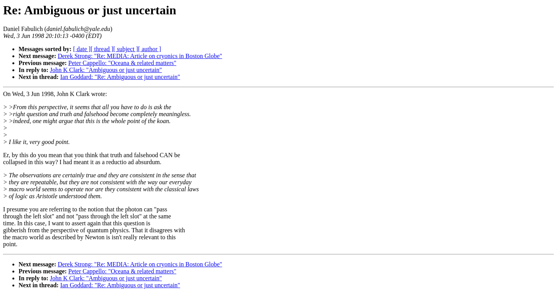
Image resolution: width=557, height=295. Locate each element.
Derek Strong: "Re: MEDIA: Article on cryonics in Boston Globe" (140, 56)
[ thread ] (102, 49)
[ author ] (149, 49)
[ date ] (82, 49)
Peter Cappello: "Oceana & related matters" (122, 63)
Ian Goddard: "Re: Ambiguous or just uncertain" (120, 77)
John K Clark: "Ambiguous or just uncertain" (106, 70)
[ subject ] (125, 49)
